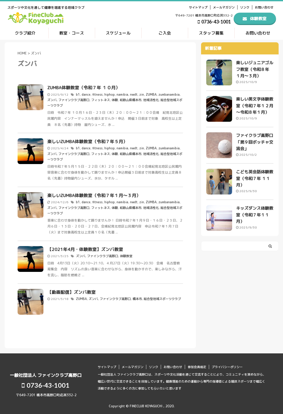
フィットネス (100, 99)
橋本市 (137, 297)
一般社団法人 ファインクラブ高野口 (45, 373)
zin (141, 94)
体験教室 (126, 254)
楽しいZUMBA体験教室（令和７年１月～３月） (94, 194)
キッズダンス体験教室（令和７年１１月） (254, 216)
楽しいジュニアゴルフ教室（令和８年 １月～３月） (254, 69)
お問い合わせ (264, 7)
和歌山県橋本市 (130, 99)
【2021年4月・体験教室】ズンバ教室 (85, 247)
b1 (78, 94)
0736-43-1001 (214, 22)
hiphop (109, 94)
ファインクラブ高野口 (73, 99)
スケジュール (118, 33)
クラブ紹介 (25, 33)
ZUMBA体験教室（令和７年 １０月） (83, 88)
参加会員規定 (197, 365)
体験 (115, 99)
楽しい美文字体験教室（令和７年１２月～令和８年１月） (254, 106)
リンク (244, 7)
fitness (97, 94)
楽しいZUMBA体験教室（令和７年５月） (87, 141)
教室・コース (71, 33)
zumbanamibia (169, 94)
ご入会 (164, 33)
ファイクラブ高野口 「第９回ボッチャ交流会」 (254, 143)
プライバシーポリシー (227, 365)
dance (86, 94)
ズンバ (52, 99)
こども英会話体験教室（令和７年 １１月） (254, 179)
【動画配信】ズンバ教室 (71, 290)
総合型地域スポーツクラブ (162, 297)
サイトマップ (198, 7)
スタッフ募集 (211, 33)
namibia (122, 94)
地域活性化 (151, 99)
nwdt (133, 94)
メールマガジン (224, 7)
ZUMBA (151, 94)
